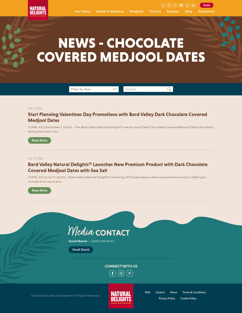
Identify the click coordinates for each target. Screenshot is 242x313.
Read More (39, 140)
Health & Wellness (110, 11)
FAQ (147, 292)
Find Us (155, 11)
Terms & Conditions (194, 292)
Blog (188, 11)
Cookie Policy (188, 298)
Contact (160, 292)
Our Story (82, 11)
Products (136, 11)
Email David (80, 249)
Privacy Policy (167, 298)
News (173, 292)
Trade (206, 5)
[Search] (148, 89)
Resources (206, 11)
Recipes (173, 11)
